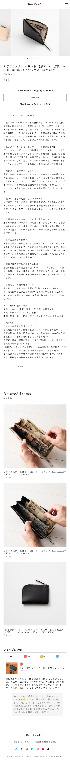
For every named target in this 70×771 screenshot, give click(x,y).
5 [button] (35, 58)
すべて (11, 656)
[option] (35, 32)
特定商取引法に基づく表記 (45, 742)
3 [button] (31, 58)
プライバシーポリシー (23, 742)
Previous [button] (4, 32)
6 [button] (37, 58)
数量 (6, 80)
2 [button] (29, 58)
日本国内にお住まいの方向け (35, 104)
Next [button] (65, 32)
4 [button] (33, 58)
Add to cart (35, 97)
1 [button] (27, 58)
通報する (21, 367)
